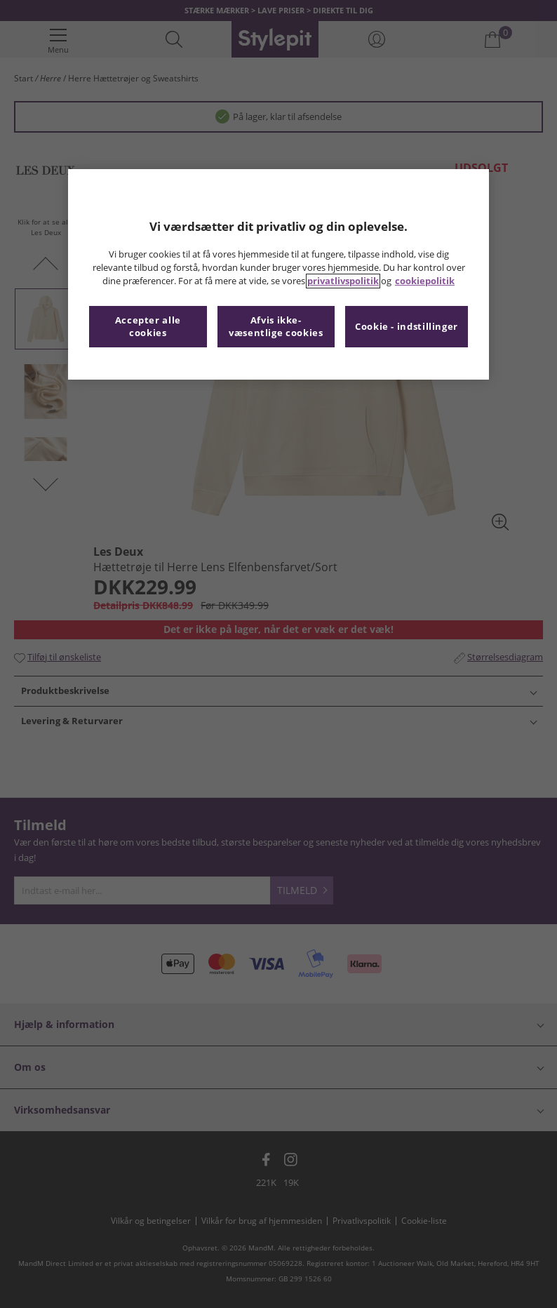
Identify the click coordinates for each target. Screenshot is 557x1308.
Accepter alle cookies (148, 326)
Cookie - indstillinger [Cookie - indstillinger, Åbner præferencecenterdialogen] (406, 327)
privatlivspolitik (343, 281)
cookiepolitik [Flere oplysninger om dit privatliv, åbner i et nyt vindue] (425, 281)
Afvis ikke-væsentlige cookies (276, 326)
